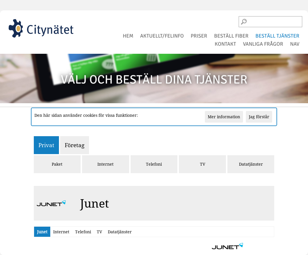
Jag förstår (259, 116)
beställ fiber (231, 36)
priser (199, 36)
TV (202, 164)
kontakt (225, 44)
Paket (57, 164)
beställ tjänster (277, 36)
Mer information (224, 116)
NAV (294, 44)
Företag (74, 145)
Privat (46, 145)
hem (128, 36)
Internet (105, 164)
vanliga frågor (263, 44)
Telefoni (154, 164)
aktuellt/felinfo (162, 36)
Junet (42, 231)
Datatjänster (251, 164)
